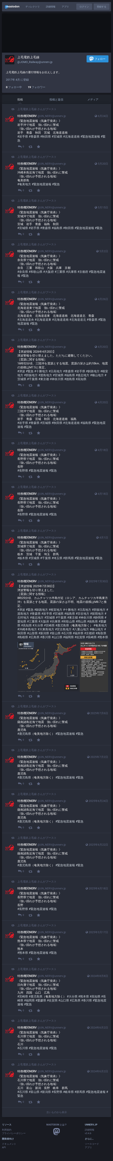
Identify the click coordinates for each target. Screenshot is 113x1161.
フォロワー (36, 87)
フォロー (98, 59)
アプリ (65, 6)
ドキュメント (9, 1144)
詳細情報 (50, 6)
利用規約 (6, 1129)
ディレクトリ (32, 6)
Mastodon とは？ (56, 1124)
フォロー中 (14, 87)
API (4, 1147)
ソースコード (92, 1144)
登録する (101, 6)
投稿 (20, 99)
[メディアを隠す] (20, 644)
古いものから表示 (56, 1112)
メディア (92, 99)
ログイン (84, 6)
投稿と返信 (56, 99)
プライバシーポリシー (14, 1133)
